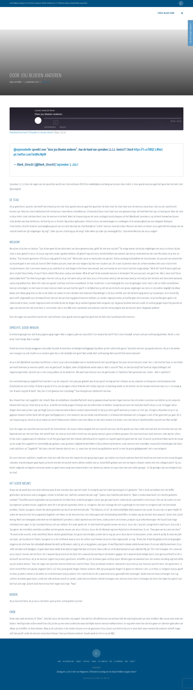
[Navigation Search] (180, 13)
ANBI (126, 661)
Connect (78, 661)
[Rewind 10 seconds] (49, 122)
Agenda (94, 661)
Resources (46, 82)
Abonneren (50, 127)
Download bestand (18, 132)
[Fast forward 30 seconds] (61, 122)
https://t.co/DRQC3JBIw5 (148, 149)
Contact (132, 661)
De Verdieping (118, 661)
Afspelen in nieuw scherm (41, 132)
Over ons (86, 661)
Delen (63, 127)
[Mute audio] (45, 122)
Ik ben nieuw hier (68, 661)
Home (59, 661)
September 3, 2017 (67, 164)
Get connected (103, 661)
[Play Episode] (38, 120)
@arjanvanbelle (22, 149)
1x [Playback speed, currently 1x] (55, 122)
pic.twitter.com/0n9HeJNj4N (30, 154)
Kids (111, 661)
